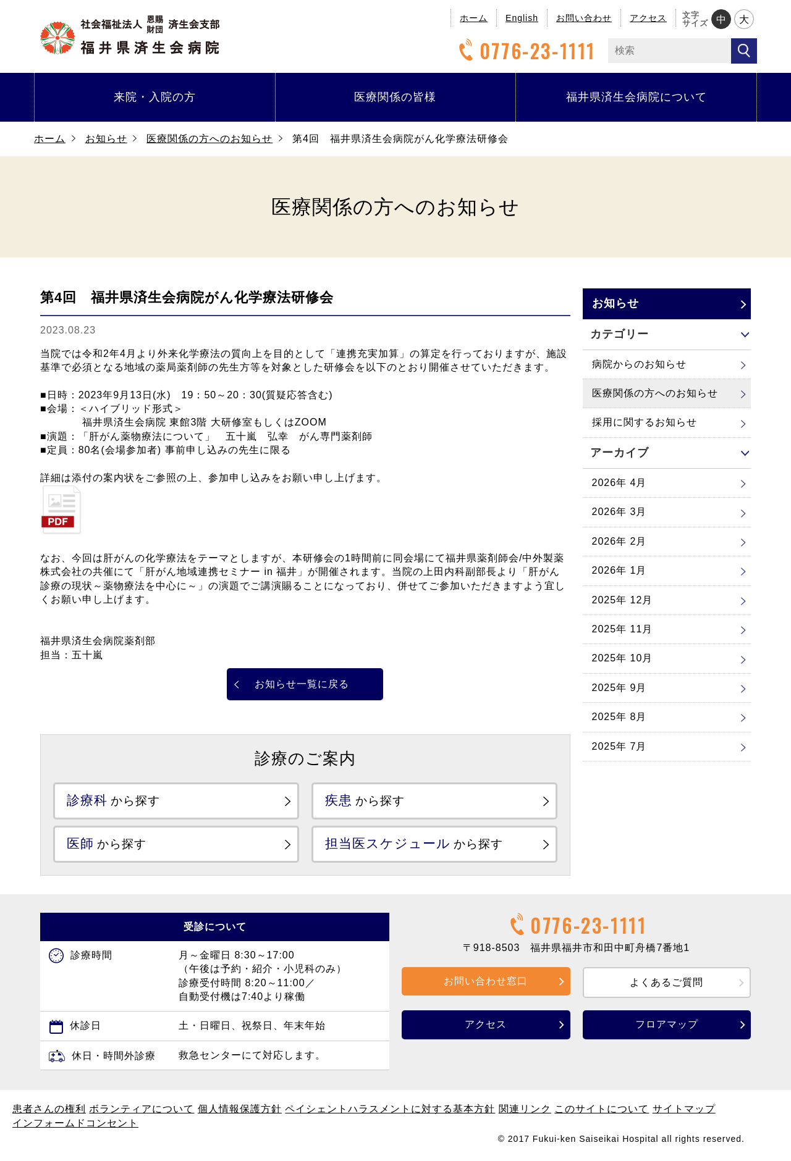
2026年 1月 (619, 570)
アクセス (648, 18)
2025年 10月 (622, 658)
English (521, 18)
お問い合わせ (584, 18)
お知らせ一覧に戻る (302, 684)
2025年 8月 (619, 716)
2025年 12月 (622, 600)
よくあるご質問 (666, 983)
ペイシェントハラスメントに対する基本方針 (390, 1110)
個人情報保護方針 (240, 1110)
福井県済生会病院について (636, 97)
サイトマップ (684, 1110)
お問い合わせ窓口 (486, 982)
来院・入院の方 (155, 97)
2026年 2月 (619, 541)
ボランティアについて (141, 1110)
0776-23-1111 (525, 51)
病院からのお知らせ (639, 364)
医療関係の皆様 (395, 97)
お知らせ (106, 138)
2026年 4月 (619, 482)
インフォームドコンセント (75, 1124)
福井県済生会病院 (129, 34)
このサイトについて (601, 1110)
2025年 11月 (622, 629)
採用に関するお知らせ (644, 422)
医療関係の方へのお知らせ (209, 138)
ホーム (474, 18)
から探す (116, 800)
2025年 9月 (619, 687)
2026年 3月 (619, 511)
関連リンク (525, 1110)
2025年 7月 (619, 746)
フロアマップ (666, 1025)
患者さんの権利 (49, 1110)
